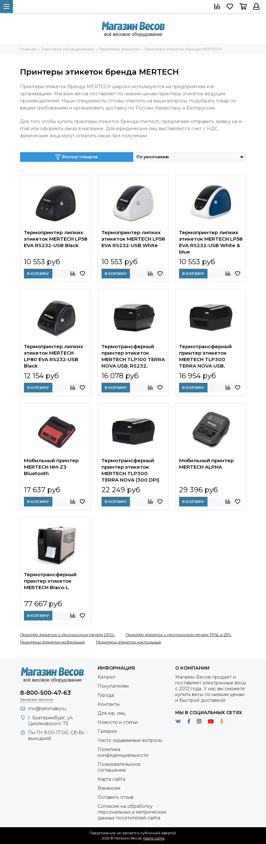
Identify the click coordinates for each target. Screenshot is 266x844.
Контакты (109, 704)
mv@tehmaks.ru (47, 709)
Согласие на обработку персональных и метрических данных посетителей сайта (132, 812)
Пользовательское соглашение (119, 767)
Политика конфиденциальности (123, 752)
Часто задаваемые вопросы (130, 740)
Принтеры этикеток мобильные (52, 642)
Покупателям (113, 686)
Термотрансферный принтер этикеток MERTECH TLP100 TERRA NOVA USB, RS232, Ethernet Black (133, 356)
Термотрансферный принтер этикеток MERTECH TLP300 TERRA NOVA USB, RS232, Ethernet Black (206, 356)
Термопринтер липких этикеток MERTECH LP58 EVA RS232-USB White (133, 238)
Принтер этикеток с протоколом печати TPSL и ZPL (178, 634)
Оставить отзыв (115, 797)
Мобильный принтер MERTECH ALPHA (206, 463)
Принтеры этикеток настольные (128, 642)
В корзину (38, 273)
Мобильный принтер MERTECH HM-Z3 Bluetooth (51, 466)
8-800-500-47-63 (45, 692)
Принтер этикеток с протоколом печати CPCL (67, 634)
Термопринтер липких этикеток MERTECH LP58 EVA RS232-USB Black (55, 238)
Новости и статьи (118, 722)
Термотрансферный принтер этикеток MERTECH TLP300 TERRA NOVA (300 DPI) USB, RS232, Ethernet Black (130, 470)
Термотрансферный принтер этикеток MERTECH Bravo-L (50, 580)
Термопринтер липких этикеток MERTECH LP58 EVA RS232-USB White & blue (210, 242)
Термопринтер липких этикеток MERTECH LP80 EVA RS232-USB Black (53, 356)
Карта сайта (111, 779)
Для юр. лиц (111, 713)
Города (106, 695)
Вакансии (109, 788)
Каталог (107, 677)
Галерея (107, 731)
